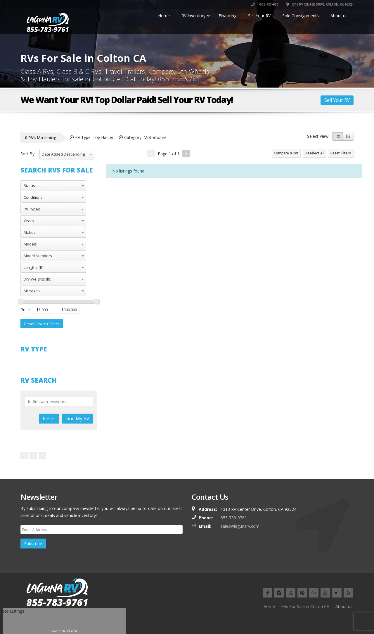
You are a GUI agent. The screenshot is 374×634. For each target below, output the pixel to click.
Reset (49, 418)
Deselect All (314, 153)
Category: (143, 137)
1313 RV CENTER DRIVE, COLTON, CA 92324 (320, 4)
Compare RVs (286, 153)
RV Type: (91, 137)
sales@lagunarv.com (240, 526)
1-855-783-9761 (265, 4)
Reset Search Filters (41, 323)
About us (343, 606)
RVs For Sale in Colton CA (305, 606)
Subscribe (33, 543)
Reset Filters (340, 153)
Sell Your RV (337, 100)
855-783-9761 (234, 517)
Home (269, 606)
